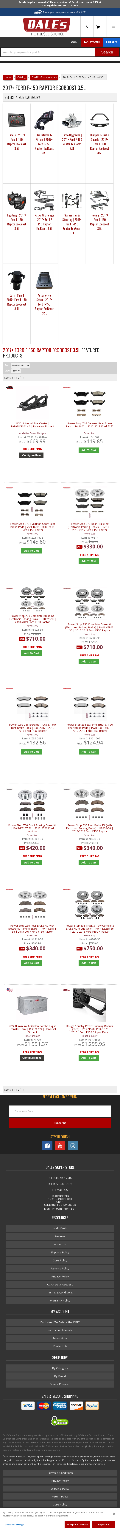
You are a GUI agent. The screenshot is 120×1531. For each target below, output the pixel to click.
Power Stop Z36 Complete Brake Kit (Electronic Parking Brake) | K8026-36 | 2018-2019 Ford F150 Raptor (32, 619)
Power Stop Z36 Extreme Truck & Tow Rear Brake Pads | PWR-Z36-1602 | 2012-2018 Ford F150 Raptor (89, 728)
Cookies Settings (14, 1524)
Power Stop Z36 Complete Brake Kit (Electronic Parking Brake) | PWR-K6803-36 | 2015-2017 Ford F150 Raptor (89, 627)
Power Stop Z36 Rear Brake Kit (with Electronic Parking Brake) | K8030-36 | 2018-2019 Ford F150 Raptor (89, 828)
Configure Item (31, 1058)
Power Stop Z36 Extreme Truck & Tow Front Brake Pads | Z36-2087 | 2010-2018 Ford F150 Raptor (32, 728)
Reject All (103, 1524)
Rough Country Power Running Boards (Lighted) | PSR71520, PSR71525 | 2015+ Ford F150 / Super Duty (89, 1030)
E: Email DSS (60, 1191)
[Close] (114, 1514)
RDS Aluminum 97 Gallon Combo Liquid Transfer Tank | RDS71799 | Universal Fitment (32, 1030)
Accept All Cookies (77, 1524)
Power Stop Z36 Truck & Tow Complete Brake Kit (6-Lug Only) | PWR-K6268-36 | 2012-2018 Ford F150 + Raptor (90, 929)
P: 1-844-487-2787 (60, 1179)
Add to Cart (31, 653)
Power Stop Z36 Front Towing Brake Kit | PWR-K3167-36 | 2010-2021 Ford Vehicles (32, 828)
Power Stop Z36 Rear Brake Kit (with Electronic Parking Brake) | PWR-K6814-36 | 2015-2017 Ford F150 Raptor (32, 929)
